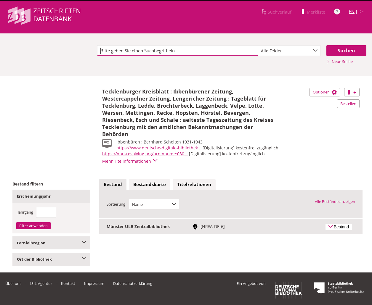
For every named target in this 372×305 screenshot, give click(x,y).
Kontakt (68, 283)
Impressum (94, 283)
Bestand (113, 184)
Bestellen (348, 103)
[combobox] (289, 50)
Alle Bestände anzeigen (335, 201)
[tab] (112, 184)
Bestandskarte (149, 184)
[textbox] (177, 50)
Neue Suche (339, 61)
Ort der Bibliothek (51, 259)
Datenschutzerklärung (132, 283)
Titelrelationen (194, 184)
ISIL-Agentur (41, 283)
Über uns (13, 283)
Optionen (325, 92)
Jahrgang (25, 212)
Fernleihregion (51, 243)
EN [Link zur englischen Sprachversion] (352, 11)
